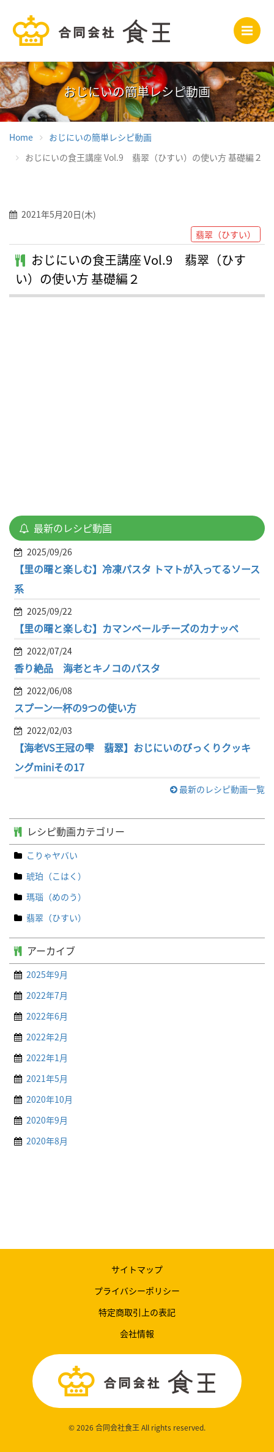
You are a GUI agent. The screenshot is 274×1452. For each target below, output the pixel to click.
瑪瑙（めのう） (56, 897)
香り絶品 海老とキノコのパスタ (87, 668)
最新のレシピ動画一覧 (217, 789)
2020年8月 (47, 1141)
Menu (251, 27)
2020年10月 (49, 1099)
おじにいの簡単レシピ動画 (100, 137)
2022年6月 (47, 1016)
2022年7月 (47, 995)
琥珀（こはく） (56, 876)
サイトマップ (137, 1269)
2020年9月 (47, 1120)
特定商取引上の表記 (137, 1312)
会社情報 (137, 1333)
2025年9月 (47, 974)
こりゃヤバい (52, 855)
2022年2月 (47, 1037)
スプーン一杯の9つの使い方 (75, 707)
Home (21, 137)
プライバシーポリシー (137, 1290)
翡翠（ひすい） (56, 917)
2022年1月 (47, 1057)
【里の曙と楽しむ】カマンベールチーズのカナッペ (126, 628)
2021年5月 (47, 1078)
